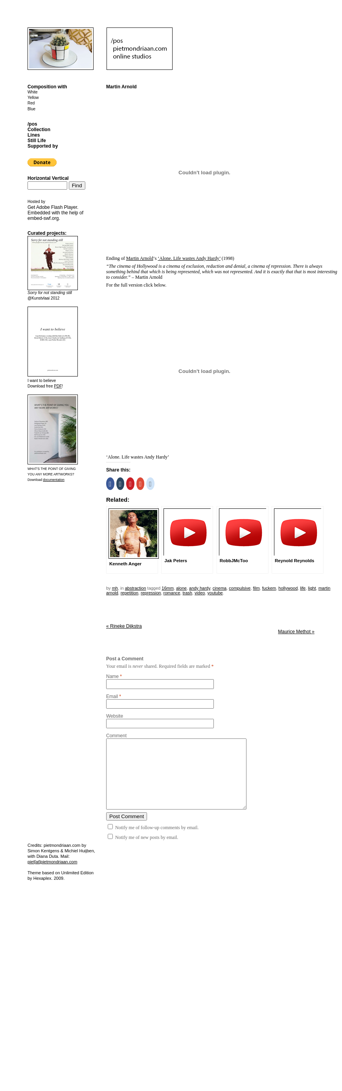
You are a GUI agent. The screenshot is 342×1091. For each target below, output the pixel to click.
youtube (215, 592)
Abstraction (135, 588)
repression (151, 592)
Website (114, 716)
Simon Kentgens (43, 850)
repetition (129, 592)
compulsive (239, 588)
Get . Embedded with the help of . (55, 213)
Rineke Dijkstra (124, 626)
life (302, 588)
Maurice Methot (296, 631)
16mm (168, 588)
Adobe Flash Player (56, 207)
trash (187, 592)
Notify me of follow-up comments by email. (157, 827)
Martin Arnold (139, 258)
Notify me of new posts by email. (146, 837)
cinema (219, 588)
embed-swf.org (43, 218)
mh (115, 588)
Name (112, 676)
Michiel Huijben (79, 850)
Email (112, 696)
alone (181, 588)
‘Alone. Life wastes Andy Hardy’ (189, 258)
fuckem (269, 588)
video (200, 592)
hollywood (288, 588)
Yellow (33, 97)
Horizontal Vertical (48, 178)
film (256, 588)
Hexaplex (42, 878)
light (312, 588)
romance (172, 592)
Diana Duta (47, 856)
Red (31, 103)
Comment (116, 735)
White (33, 92)
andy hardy (199, 588)
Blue (31, 109)
